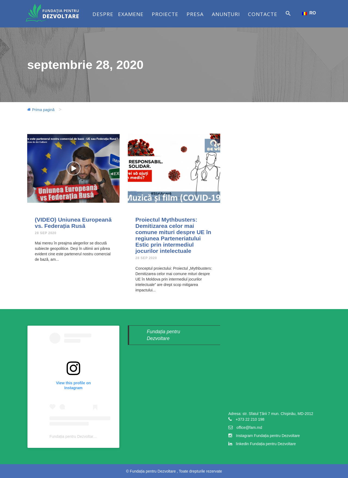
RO (309, 13)
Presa (195, 14)
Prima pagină (43, 110)
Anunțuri (226, 14)
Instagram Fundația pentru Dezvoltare (268, 435)
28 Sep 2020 (45, 233)
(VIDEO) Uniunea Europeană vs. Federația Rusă (73, 222)
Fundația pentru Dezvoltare (72, 436)
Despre (102, 14)
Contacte (262, 14)
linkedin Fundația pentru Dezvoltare (266, 444)
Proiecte (165, 14)
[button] (288, 19)
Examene (131, 14)
